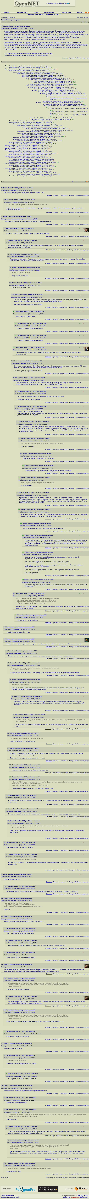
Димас (42, 137)
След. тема (86, 1177)
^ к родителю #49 (63, 461)
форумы (7, 12)
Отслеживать (85, 22)
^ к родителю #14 (63, 936)
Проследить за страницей (10, 1197)
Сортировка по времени (78, 181)
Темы (75, 1177)
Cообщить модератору (82, 58)
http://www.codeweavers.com (24, 32)
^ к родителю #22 (63, 1105)
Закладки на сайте (7, 1195)
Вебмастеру (84, 1197)
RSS (87, 181)
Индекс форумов (69, 1177)
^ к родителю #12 (63, 838)
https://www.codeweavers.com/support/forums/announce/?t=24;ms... (52, 31)
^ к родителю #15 (63, 948)
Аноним (34, 66)
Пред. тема (80, 1177)
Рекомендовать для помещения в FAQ (55, 1177)
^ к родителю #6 (63, 658)
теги (64, 3)
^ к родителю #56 (63, 1081)
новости (50, 3)
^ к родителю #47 (63, 449)
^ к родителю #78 (63, 589)
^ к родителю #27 (63, 307)
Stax (77, 115)
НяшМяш (39, 122)
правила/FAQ (22, 12)
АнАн (41, 72)
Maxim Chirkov (83, 1195)
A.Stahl (50, 75)
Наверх (71, 195)
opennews (14, 28)
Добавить (66, 1197)
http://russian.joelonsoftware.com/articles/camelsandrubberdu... (54, 585)
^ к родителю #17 (63, 278)
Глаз (69, 101)
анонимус (47, 73)
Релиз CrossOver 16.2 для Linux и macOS (18, 66)
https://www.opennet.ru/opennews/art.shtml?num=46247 (29, 55)
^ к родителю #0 (63, 195)
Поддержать (75, 1197)
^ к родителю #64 (63, 531)
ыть (33, 156)
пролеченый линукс (38, 69)
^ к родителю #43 (63, 434)
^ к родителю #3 (63, 894)
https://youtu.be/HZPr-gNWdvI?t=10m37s (63, 891)
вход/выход (66, 12)
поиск (36, 12)
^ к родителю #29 (63, 1006)
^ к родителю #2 (63, 236)
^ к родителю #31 (63, 319)
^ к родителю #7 (63, 675)
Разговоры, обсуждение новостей (17, 20)
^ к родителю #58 (63, 729)
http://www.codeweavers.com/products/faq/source (47, 39)
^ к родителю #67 (63, 331)
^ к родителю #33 (63, 402)
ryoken (38, 67)
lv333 (62, 81)
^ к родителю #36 (63, 870)
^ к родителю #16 (63, 992)
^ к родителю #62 (63, 473)
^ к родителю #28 (63, 1135)
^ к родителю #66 (63, 548)
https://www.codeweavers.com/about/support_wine (50, 36)
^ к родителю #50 (63, 622)
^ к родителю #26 (63, 710)
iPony (37, 154)
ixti (37, 70)
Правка (71, 58)
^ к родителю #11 (63, 263)
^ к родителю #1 (63, 212)
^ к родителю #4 (63, 250)
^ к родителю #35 (63, 772)
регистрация (49, 12)
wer (77, 108)
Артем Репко (60, 84)
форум (59, 3)
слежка (79, 12)
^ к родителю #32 (63, 387)
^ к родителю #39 (63, 1159)
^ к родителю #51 (63, 519)
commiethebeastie (41, 162)
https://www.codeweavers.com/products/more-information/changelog (37, 42)
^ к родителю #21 (63, 1069)
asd (61, 90)
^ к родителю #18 (63, 692)
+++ (54, 3)
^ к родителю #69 (63, 575)
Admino (58, 79)
